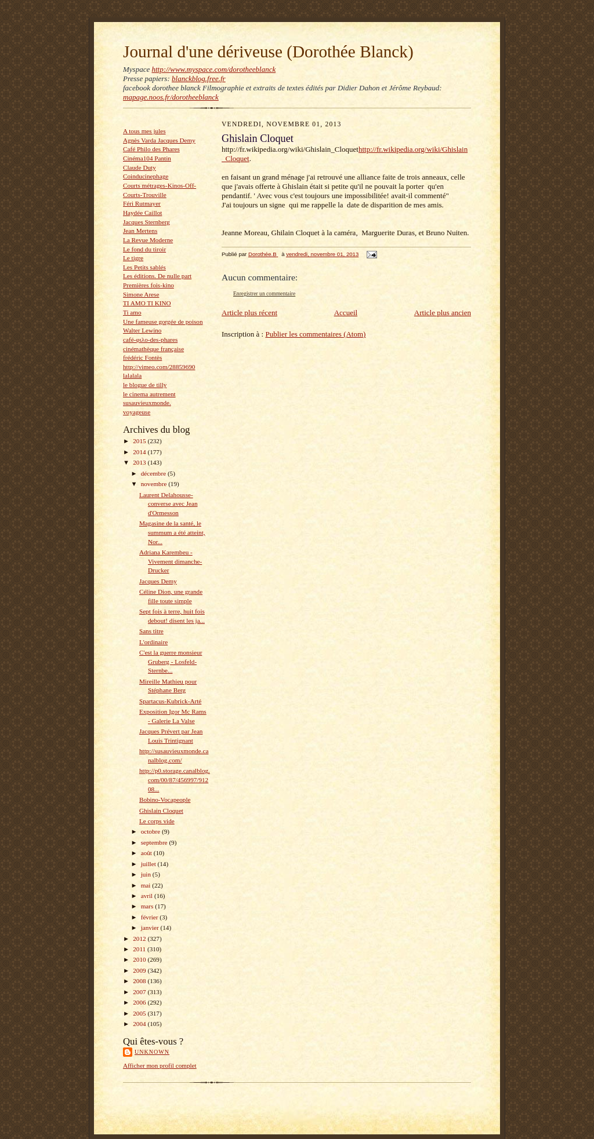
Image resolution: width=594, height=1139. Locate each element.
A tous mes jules (144, 130)
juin (147, 874)
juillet (149, 863)
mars (148, 906)
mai (147, 885)
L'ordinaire (153, 641)
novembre (154, 483)
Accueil (345, 312)
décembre (154, 473)
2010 (140, 959)
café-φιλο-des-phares (150, 339)
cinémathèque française (153, 348)
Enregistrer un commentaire (264, 293)
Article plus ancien (442, 312)
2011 (140, 948)
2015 (140, 440)
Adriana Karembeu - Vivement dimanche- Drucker (170, 561)
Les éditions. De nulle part (157, 275)
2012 (140, 938)
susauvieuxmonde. (147, 402)
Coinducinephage (145, 176)
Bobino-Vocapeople (165, 799)
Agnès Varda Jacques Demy (159, 140)
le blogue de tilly (144, 384)
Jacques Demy (158, 581)
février (150, 917)
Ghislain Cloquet (161, 810)
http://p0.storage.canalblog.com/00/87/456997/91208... (174, 779)
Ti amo (132, 312)
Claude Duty (139, 167)
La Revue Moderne (148, 239)
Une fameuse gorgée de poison (163, 321)
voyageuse (136, 411)
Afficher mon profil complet (160, 1065)
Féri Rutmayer (142, 203)
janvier (151, 927)
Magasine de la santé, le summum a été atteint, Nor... (172, 532)
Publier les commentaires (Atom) (315, 334)
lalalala (132, 375)
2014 (140, 451)
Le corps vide (157, 820)
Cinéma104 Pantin (147, 158)
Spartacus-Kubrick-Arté (170, 701)
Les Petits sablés (144, 267)
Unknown (152, 1052)
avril (147, 895)
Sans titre (151, 630)
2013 (140, 462)
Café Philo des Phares (151, 148)
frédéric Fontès (142, 357)
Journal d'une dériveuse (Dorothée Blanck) (268, 51)
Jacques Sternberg (146, 221)
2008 (140, 980)
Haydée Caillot (142, 212)
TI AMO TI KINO (147, 303)
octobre (151, 831)
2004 (140, 1023)
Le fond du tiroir (144, 249)
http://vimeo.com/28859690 (159, 366)
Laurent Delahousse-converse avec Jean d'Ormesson (168, 503)
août (147, 852)
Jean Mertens (140, 230)
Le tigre (133, 257)
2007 (140, 991)
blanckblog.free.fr (199, 78)
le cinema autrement (149, 393)
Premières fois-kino (148, 285)
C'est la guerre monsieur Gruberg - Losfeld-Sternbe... (170, 661)
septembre (155, 842)
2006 (140, 1002)
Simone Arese (141, 294)
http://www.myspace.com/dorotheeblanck (213, 69)
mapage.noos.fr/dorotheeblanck (171, 97)
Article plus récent (249, 312)
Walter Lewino (142, 330)
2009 (140, 970)
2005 (140, 1013)
